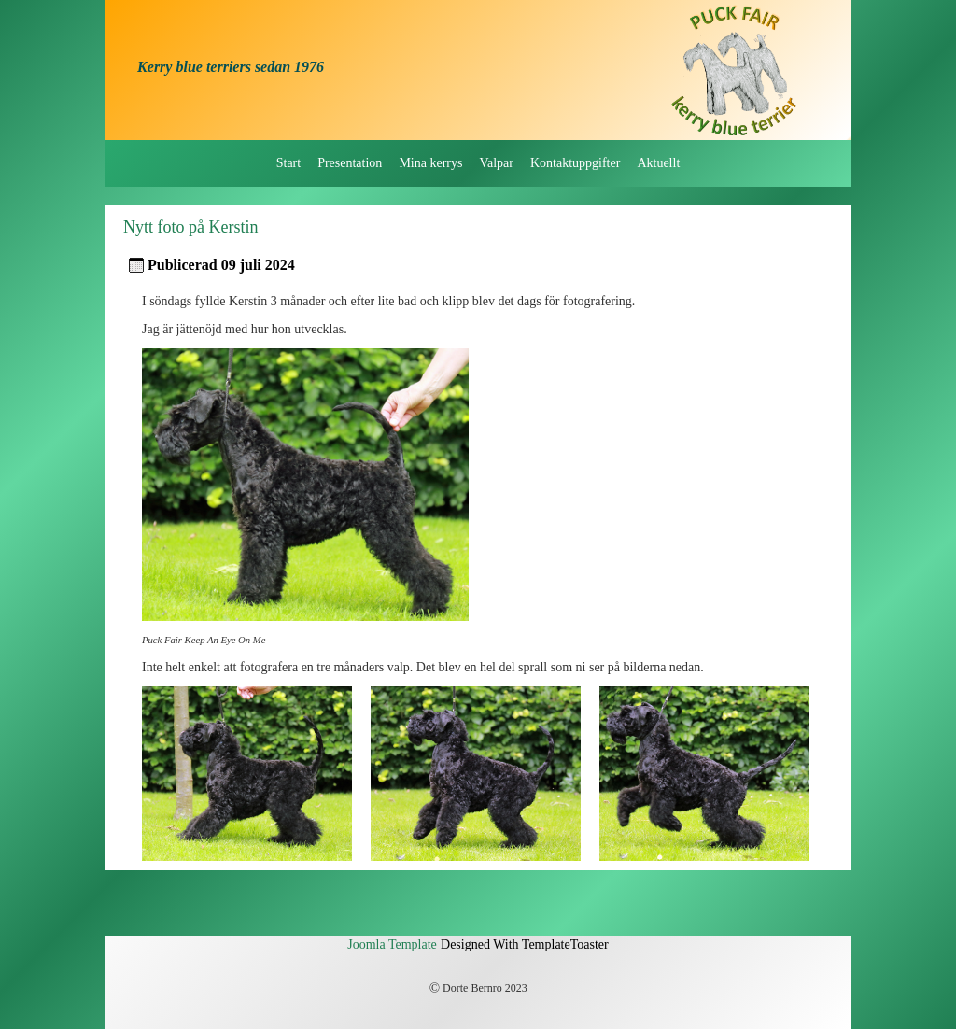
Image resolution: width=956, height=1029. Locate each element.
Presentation (349, 163)
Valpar (496, 163)
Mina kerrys (430, 163)
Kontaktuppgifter (575, 163)
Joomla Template (392, 944)
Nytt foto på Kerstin (190, 227)
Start (288, 163)
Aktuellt (658, 163)
